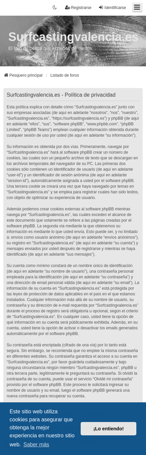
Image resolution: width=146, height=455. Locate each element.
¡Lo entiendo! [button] (108, 428)
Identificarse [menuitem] (112, 7)
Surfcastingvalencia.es (73, 37)
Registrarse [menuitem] (78, 7)
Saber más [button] (36, 444)
